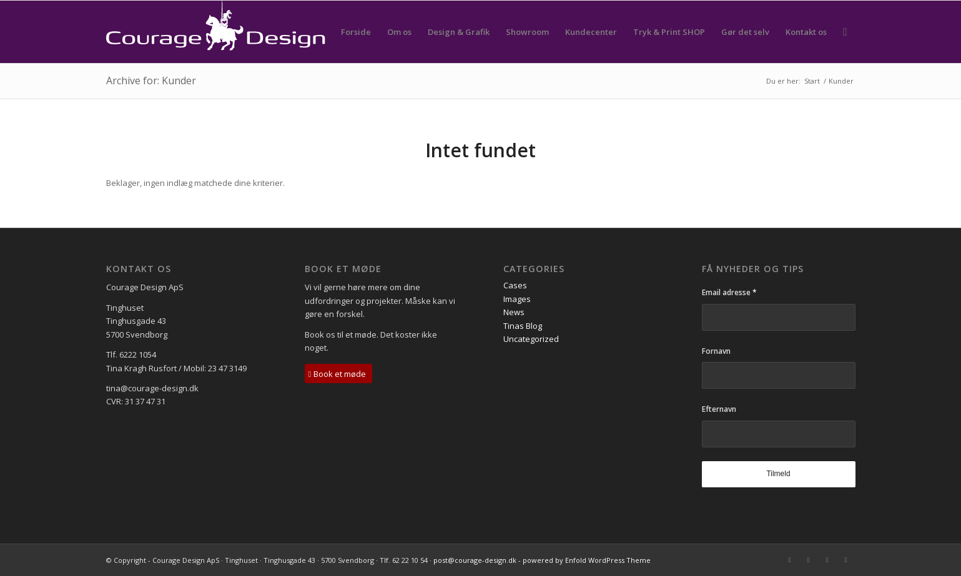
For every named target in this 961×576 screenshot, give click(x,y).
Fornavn (716, 351)
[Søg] (845, 32)
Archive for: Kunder (151, 80)
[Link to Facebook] (808, 559)
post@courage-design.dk (474, 560)
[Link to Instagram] (846, 559)
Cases (515, 285)
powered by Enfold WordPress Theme (587, 560)
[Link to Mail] (790, 559)
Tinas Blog (522, 325)
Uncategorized (531, 338)
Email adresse (729, 292)
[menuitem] (356, 32)
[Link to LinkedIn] (827, 559)
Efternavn (719, 409)
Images (517, 299)
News (514, 312)
